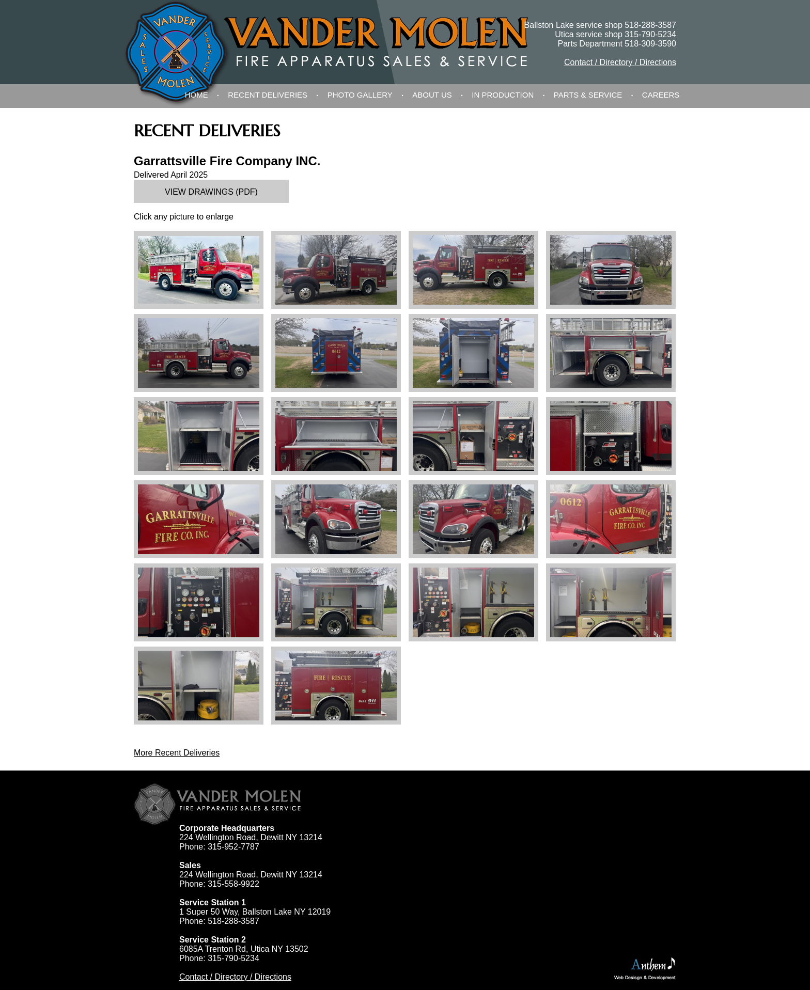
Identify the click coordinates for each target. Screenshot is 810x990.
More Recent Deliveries (177, 752)
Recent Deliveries (267, 94)
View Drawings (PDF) (211, 191)
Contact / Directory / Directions (620, 62)
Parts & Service (588, 94)
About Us (431, 94)
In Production (503, 94)
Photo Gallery (360, 94)
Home (196, 94)
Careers (661, 94)
